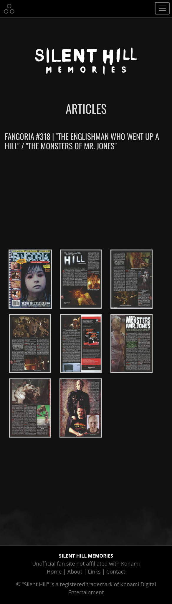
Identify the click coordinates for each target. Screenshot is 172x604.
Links (94, 571)
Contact (115, 571)
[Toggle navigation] (162, 8)
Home (54, 571)
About (74, 571)
